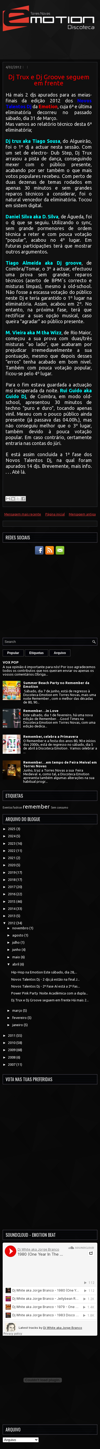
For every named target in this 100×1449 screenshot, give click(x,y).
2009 (12, 1050)
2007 (12, 1064)
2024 (12, 836)
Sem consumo (59, 807)
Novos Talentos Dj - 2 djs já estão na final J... (45, 979)
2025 (12, 829)
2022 (12, 850)
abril (16, 964)
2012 (12, 923)
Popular (13, 653)
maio (16, 957)
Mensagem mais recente (22, 514)
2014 (12, 908)
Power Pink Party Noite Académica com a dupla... (49, 993)
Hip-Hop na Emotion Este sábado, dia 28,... (44, 972)
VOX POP (10, 662)
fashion (17, 807)
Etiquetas (36, 653)
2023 (12, 843)
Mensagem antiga (82, 514)
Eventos (7, 807)
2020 (12, 865)
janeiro (18, 1025)
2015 (12, 901)
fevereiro (19, 1017)
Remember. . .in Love (40, 711)
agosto (18, 935)
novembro (20, 928)
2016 (12, 894)
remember (36, 806)
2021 (12, 858)
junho (17, 949)
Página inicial (55, 514)
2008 (12, 1057)
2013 (12, 916)
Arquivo (60, 653)
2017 (12, 887)
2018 (12, 879)
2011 (12, 1035)
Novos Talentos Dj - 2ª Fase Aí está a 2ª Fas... (45, 986)
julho (16, 942)
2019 (12, 872)
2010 (12, 1042)
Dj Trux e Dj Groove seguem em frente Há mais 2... (50, 1000)
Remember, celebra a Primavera (50, 736)
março (17, 1010)
